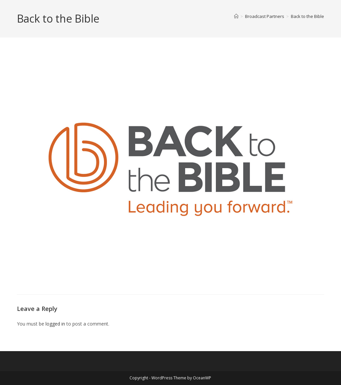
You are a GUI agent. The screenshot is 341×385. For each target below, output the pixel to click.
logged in (55, 324)
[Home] (236, 16)
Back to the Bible (307, 16)
